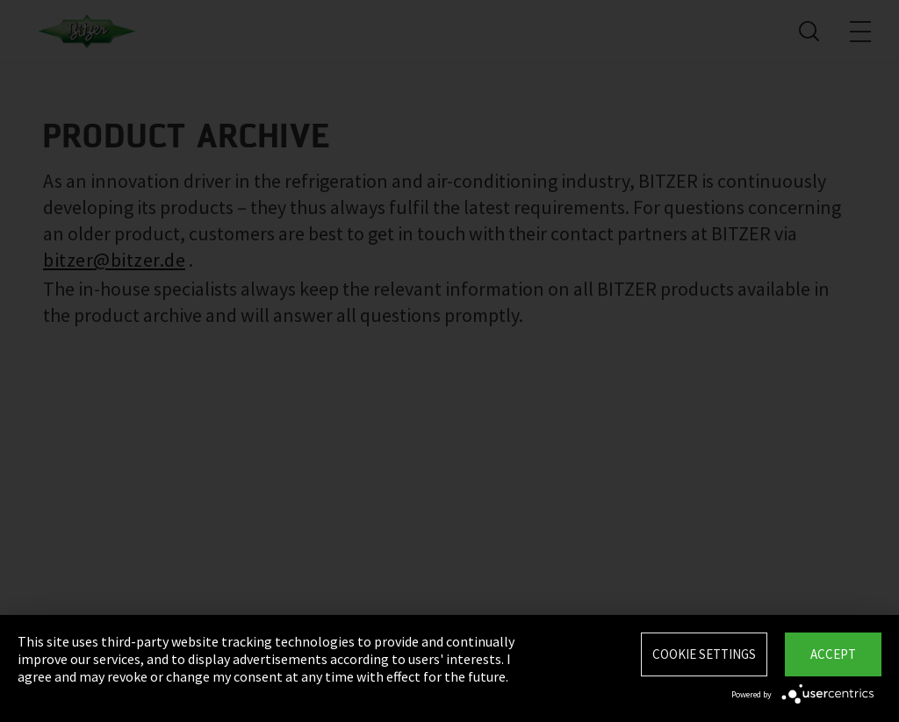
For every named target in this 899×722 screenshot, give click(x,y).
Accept (833, 654)
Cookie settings (704, 654)
